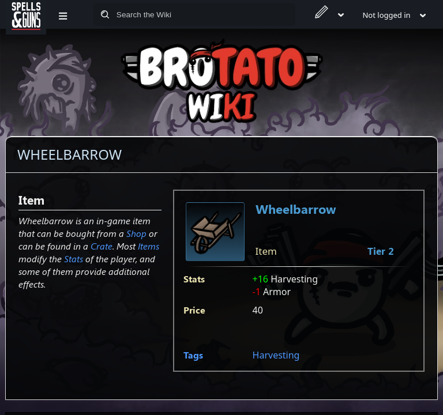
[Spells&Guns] (26, 14)
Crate (101, 246)
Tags (193, 355)
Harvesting (276, 355)
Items (148, 246)
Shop (136, 233)
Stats (73, 258)
